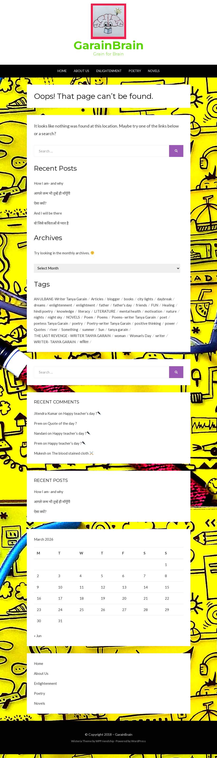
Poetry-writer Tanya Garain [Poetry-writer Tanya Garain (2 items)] (109, 325)
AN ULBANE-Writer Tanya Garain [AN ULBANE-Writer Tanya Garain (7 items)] (60, 299)
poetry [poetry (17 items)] (77, 325)
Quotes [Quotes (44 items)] (40, 331)
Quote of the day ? (62, 425)
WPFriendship (105, 744)
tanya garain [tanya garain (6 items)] (118, 331)
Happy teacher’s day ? (82, 415)
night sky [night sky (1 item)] (55, 318)
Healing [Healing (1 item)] (168, 305)
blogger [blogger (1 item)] (113, 299)
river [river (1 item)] (53, 331)
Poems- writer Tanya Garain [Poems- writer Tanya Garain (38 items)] (134, 318)
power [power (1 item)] (170, 325)
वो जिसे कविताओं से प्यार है (51, 223)
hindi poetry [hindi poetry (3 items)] (43, 312)
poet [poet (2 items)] (163, 318)
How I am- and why (48, 183)
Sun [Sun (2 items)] (101, 331)
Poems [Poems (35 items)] (102, 318)
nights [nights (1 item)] (39, 318)
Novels (154, 71)
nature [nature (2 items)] (171, 312)
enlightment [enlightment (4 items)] (85, 305)
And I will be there (48, 213)
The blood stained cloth (72, 455)
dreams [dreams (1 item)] (39, 305)
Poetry (135, 71)
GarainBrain (109, 45)
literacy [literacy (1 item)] (84, 312)
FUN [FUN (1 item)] (154, 305)
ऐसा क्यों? (40, 203)
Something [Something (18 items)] (69, 331)
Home (62, 71)
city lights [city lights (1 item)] (145, 299)
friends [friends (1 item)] (141, 305)
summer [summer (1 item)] (88, 331)
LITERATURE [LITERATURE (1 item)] (104, 312)
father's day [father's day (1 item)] (122, 305)
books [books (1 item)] (129, 299)
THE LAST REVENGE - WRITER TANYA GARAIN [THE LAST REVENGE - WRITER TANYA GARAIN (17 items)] (72, 337)
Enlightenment (109, 71)
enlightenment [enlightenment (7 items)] (60, 305)
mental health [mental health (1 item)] (130, 312)
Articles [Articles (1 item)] (97, 299)
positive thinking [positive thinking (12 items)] (148, 325)
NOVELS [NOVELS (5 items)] (73, 318)
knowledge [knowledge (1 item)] (65, 312)
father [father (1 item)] (104, 305)
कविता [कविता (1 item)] (84, 344)
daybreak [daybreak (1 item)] (164, 299)
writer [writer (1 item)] (160, 337)
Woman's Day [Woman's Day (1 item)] (140, 337)
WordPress (138, 744)
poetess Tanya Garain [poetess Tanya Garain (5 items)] (51, 325)
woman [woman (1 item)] (120, 337)
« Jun (38, 639)
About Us (81, 71)
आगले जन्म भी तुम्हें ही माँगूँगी (52, 193)
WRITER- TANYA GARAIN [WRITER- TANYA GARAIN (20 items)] (55, 344)
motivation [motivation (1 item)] (153, 312)
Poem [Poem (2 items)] (88, 318)
